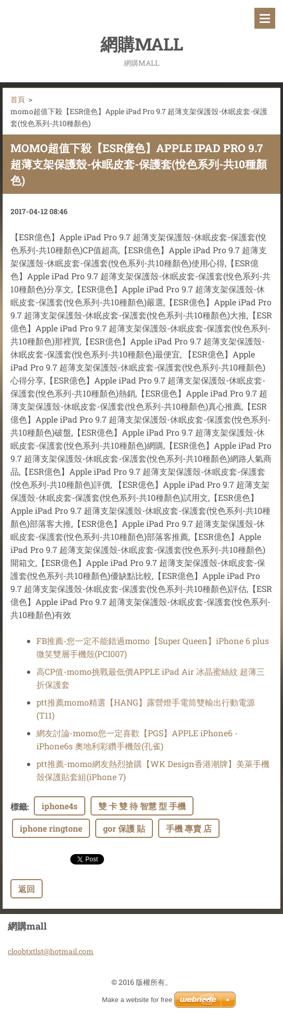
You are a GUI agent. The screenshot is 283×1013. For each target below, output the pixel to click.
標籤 (18, 806)
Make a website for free (137, 1000)
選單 (264, 18)
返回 (26, 888)
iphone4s (60, 805)
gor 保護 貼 (124, 828)
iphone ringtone (51, 828)
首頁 (17, 99)
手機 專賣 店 (189, 828)
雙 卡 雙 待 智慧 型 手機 (142, 805)
